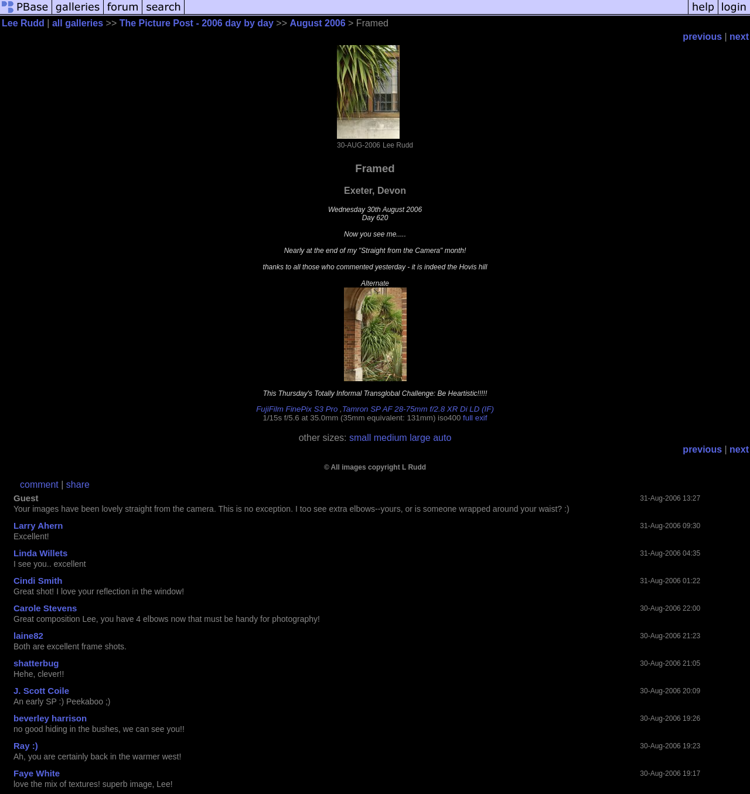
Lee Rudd (23, 23)
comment (39, 485)
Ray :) (25, 746)
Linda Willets (40, 553)
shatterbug (36, 663)
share (78, 485)
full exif (475, 417)
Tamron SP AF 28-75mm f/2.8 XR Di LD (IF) (418, 409)
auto (442, 438)
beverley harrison (50, 718)
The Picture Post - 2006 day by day (197, 23)
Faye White (36, 773)
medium (390, 438)
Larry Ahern (38, 526)
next (739, 37)
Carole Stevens (45, 608)
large (420, 438)
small (360, 438)
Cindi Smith (37, 581)
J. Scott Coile (41, 691)
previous (702, 37)
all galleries (77, 23)
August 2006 (317, 23)
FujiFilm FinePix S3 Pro (297, 409)
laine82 (28, 636)
